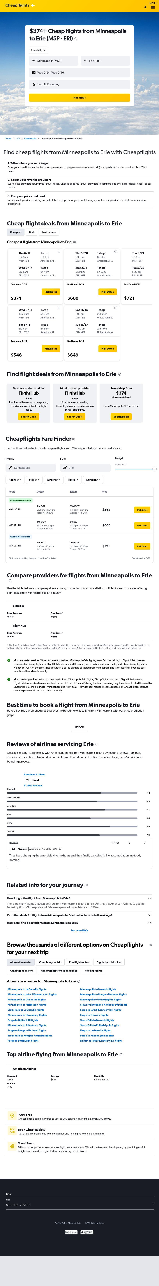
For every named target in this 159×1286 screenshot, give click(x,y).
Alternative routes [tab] (20, 959)
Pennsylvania (30, 135)
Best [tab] (31, 229)
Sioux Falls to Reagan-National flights (30, 1032)
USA (18, 135)
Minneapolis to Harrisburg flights (27, 1012)
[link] (28, 413)
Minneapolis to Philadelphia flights (100, 996)
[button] (52, 72)
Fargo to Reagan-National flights (27, 1027)
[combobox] (38, 50)
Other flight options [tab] (21, 967)
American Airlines (34, 771)
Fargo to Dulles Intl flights (23, 1017)
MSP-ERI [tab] (79, 724)
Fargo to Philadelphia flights (97, 1032)
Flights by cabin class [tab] (108, 959)
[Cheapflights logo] (17, 5)
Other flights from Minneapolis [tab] (59, 967)
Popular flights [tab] (93, 967)
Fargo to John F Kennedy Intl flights (100, 1006)
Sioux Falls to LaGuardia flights (26, 1006)
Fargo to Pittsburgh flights (23, 1037)
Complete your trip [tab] (50, 959)
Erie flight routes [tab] (79, 959)
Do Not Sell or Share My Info (68, 1220)
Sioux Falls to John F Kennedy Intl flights (103, 1001)
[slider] (154, 466)
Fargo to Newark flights (94, 1012)
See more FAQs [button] (79, 927)
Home (8, 135)
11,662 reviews (33, 782)
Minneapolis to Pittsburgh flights (27, 1001)
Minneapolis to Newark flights (98, 986)
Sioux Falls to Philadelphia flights (99, 1022)
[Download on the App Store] (87, 1229)
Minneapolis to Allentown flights (27, 1022)
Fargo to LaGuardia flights (95, 1027)
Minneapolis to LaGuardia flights (27, 986)
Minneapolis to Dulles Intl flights (27, 996)
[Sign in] (145, 7)
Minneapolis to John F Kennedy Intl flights (32, 991)
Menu (152, 6)
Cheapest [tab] (15, 229)
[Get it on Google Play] (71, 1229)
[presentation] (75, 38)
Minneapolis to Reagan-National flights (103, 991)
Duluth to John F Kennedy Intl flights (101, 1037)
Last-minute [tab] (49, 229)
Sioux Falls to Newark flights (97, 1017)
